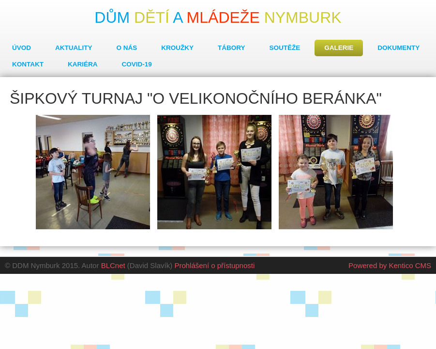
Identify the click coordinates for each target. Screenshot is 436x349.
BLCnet (113, 265)
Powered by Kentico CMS (389, 265)
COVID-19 (137, 64)
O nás (127, 47)
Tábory (231, 47)
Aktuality (73, 47)
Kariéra (83, 64)
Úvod (21, 47)
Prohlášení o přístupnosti (214, 265)
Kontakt (28, 64)
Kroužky (177, 47)
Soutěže (285, 47)
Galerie (338, 47)
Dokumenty (398, 47)
